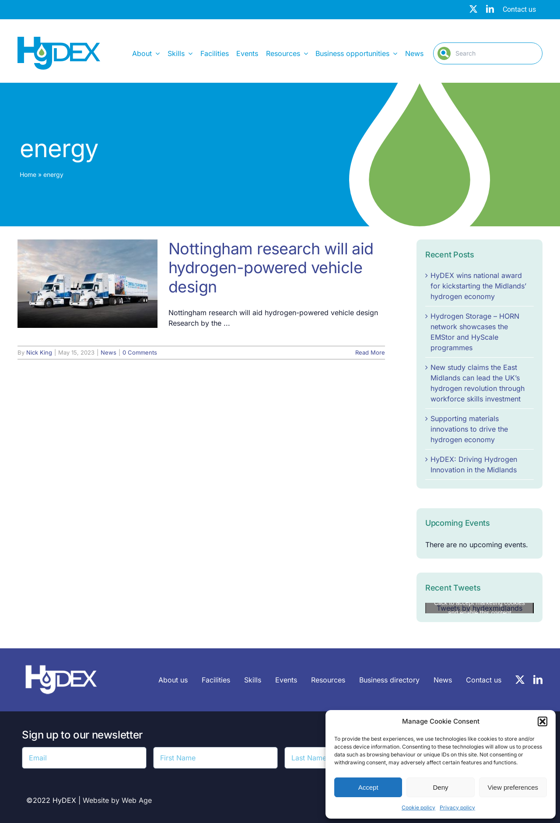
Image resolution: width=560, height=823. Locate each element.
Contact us (519, 9)
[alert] (479, 544)
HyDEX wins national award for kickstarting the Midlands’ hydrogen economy (478, 286)
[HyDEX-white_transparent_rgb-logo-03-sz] (61, 660)
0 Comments (139, 352)
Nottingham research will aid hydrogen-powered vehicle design (271, 267)
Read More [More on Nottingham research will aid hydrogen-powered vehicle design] (370, 352)
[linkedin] (490, 9)
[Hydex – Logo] (59, 40)
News (108, 352)
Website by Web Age (117, 800)
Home (28, 174)
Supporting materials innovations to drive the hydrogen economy (469, 429)
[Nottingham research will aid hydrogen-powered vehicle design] (88, 283)
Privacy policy (457, 807)
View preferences (513, 787)
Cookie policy (418, 807)
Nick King (39, 352)
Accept (368, 787)
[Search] (487, 53)
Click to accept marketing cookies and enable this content (479, 607)
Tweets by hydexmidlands (479, 608)
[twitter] (473, 9)
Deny (440, 787)
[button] (542, 721)
